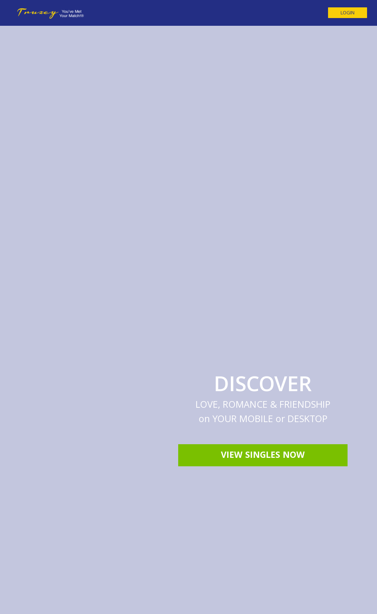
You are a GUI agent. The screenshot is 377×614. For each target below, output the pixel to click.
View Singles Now (263, 364)
